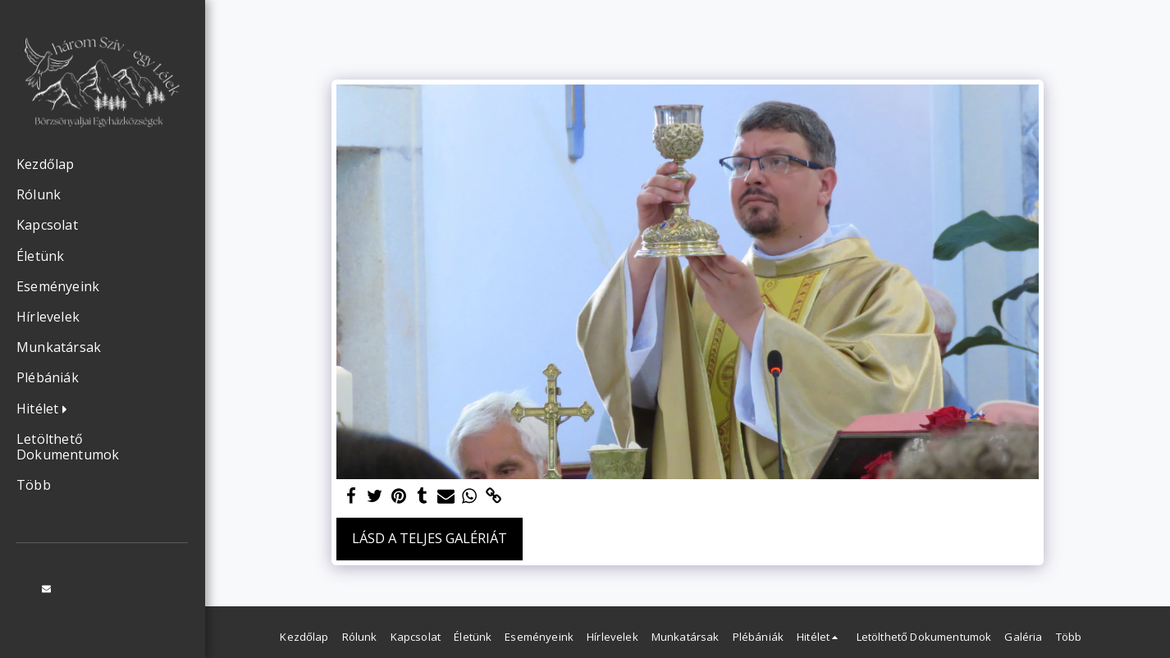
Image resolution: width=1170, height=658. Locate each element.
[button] (45, 409)
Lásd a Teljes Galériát (429, 537)
